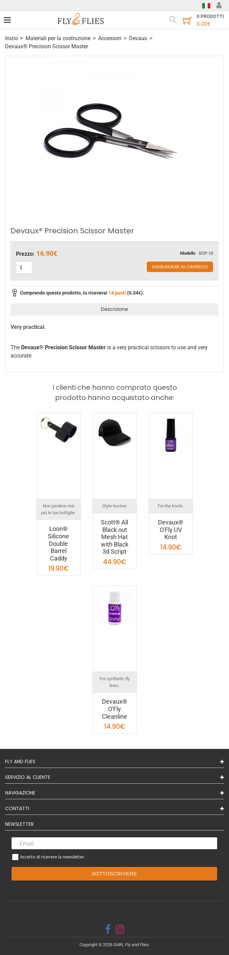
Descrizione (114, 309)
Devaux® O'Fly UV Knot (170, 529)
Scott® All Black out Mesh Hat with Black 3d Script (114, 537)
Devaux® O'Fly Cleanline (114, 709)
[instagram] (120, 929)
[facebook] (108, 929)
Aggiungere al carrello (180, 267)
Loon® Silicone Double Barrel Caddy (58, 543)
